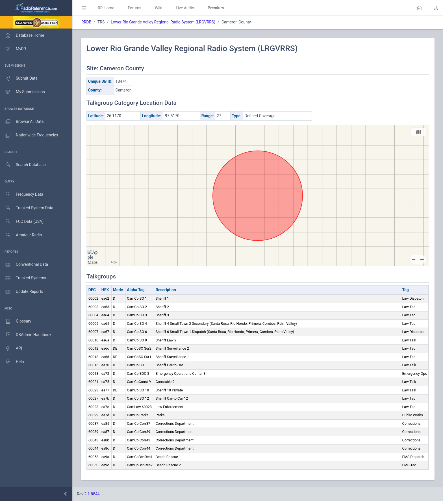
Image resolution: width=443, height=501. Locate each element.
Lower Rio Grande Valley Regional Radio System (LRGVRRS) (163, 22)
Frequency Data (21, 194)
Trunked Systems (23, 278)
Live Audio (185, 8)
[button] (419, 8)
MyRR (13, 48)
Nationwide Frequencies (29, 135)
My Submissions (22, 92)
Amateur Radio (21, 235)
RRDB (86, 22)
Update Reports (21, 291)
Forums (134, 8)
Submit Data (19, 78)
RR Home (106, 8)
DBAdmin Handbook (25, 334)
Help (12, 362)
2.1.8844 (92, 494)
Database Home (22, 35)
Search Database (23, 164)
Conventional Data (24, 264)
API (11, 348)
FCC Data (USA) (22, 221)
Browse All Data (22, 121)
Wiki (158, 8)
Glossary (15, 321)
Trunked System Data (26, 208)
